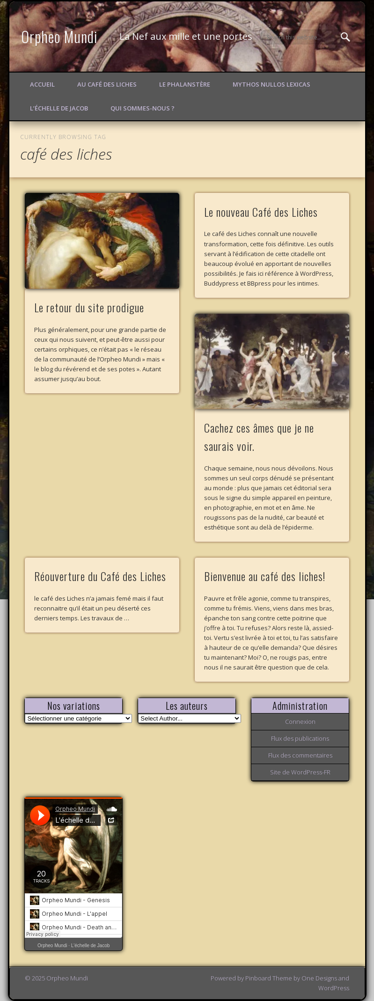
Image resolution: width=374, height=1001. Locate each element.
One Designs (319, 978)
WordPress (333, 988)
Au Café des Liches (107, 84)
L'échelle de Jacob (90, 945)
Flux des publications (300, 738)
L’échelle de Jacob (59, 108)
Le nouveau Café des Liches (261, 211)
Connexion (300, 721)
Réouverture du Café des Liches (100, 575)
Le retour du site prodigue (89, 307)
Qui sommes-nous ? (142, 108)
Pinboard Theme (268, 978)
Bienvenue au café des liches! (264, 575)
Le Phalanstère (184, 84)
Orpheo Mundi (59, 36)
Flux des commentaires (300, 755)
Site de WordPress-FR (300, 772)
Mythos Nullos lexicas (271, 84)
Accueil (42, 84)
